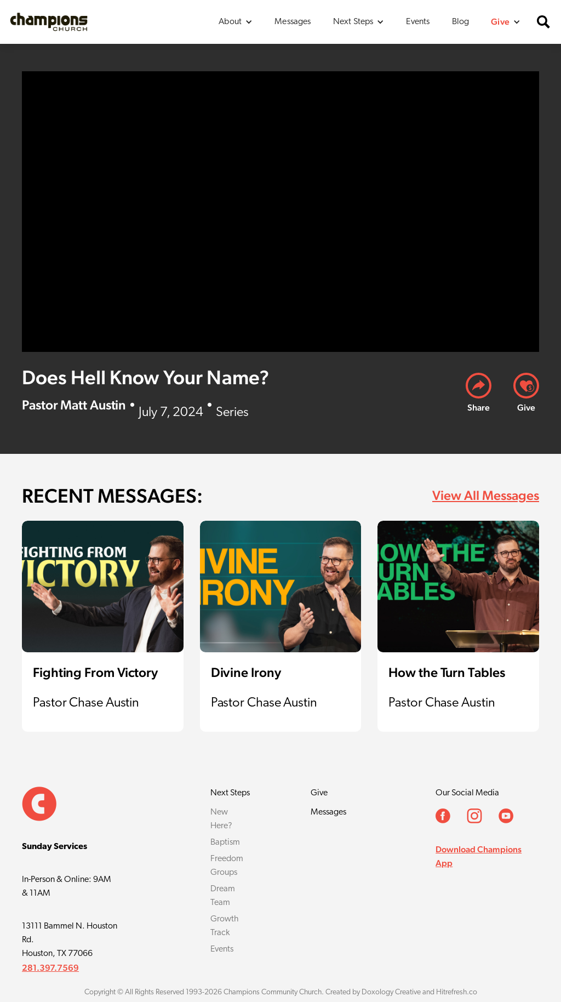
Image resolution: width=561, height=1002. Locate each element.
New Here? (221, 819)
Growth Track (224, 926)
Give (319, 793)
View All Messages (485, 495)
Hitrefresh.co (456, 992)
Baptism (225, 842)
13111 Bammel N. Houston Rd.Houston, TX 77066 (69, 940)
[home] (49, 22)
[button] (236, 21)
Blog (461, 22)
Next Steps (230, 793)
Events (418, 22)
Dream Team (222, 896)
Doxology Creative (391, 992)
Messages (292, 22)
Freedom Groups (226, 866)
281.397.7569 (50, 968)
